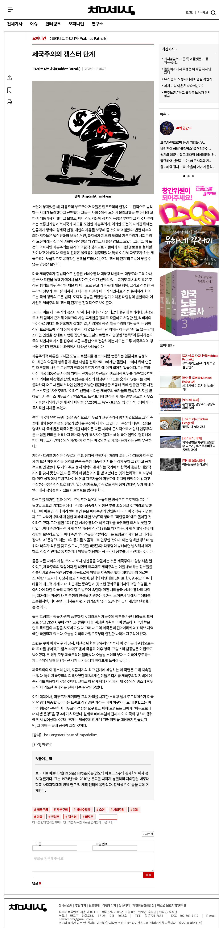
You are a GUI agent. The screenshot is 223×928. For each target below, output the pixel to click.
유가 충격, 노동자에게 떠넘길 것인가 (188, 78)
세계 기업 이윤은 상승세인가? (183, 85)
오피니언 (76, 24)
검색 (213, 12)
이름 (38, 844)
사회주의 (118, 809)
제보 (203, 12)
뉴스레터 (124, 905)
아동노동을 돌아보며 (200, 462)
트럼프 (55, 816)
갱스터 (72, 816)
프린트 (16, 102)
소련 (101, 809)
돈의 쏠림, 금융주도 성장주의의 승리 (200, 404)
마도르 (89, 816)
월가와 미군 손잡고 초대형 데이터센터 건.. (188, 154)
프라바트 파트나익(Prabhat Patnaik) (79, 38)
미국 (39, 816)
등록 (148, 874)
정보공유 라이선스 (189, 922)
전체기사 (14, 24)
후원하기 (80, 905)
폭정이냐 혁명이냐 (200, 423)
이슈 (34, 24)
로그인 (190, 12)
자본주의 (62, 809)
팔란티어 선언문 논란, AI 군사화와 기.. (185, 160)
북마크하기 (16, 90)
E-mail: (211, 915)
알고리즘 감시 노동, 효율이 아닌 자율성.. (187, 166)
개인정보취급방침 (143, 905)
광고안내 (94, 905)
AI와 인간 (182, 128)
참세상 (111, 10)
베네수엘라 (83, 809)
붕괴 (136, 809)
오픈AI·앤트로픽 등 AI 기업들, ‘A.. (182, 142)
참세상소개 (65, 905)
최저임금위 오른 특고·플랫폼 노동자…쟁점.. (186, 60)
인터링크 (53, 24)
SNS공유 (16, 78)
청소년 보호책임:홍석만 (171, 905)
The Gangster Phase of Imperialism (69, 734)
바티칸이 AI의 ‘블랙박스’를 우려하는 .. (185, 148)
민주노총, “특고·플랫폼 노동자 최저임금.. (187, 94)
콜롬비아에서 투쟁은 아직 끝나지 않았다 (187, 70)
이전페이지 (109, 905)
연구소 (97, 24)
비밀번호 (102, 844)
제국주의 (42, 809)
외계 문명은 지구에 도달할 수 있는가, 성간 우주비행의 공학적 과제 (200, 444)
